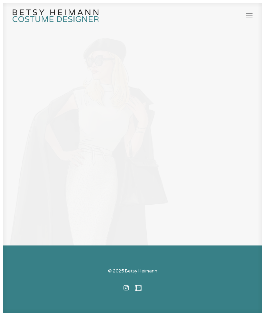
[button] (249, 15)
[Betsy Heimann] (55, 15)
